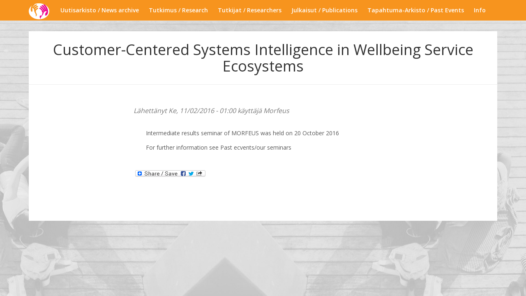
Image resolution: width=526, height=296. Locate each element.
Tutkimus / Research (178, 10)
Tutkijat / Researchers (249, 10)
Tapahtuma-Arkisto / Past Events (415, 10)
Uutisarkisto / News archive (99, 10)
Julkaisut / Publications (324, 10)
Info (480, 10)
